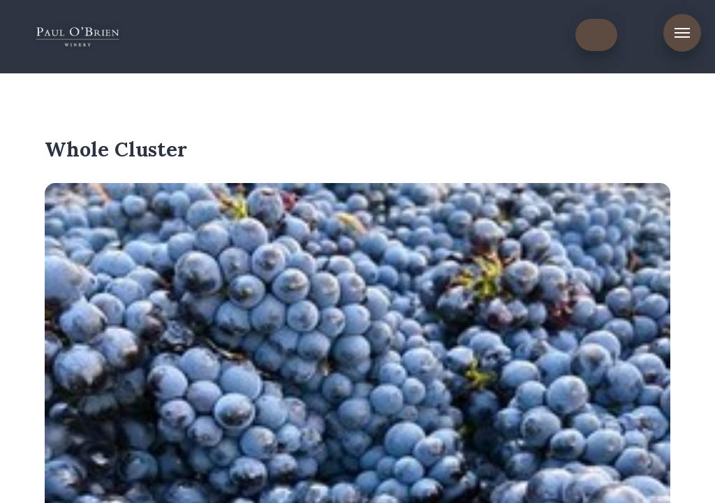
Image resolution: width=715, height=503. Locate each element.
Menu (682, 33)
